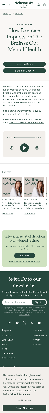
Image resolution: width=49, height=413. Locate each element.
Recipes (6, 335)
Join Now (25, 255)
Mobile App (8, 358)
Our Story (7, 353)
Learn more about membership (24, 261)
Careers (38, 344)
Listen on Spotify (24, 70)
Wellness (7, 340)
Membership (40, 335)
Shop (4, 344)
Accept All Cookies (24, 408)
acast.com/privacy (18, 111)
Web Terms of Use (22, 312)
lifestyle (7, 13)
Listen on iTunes (24, 64)
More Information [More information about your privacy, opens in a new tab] (20, 394)
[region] (24, 390)
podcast (19, 13)
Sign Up (39, 302)
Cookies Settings (24, 400)
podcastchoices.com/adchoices (26, 122)
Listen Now (7, 214)
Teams (36, 340)
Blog (4, 349)
